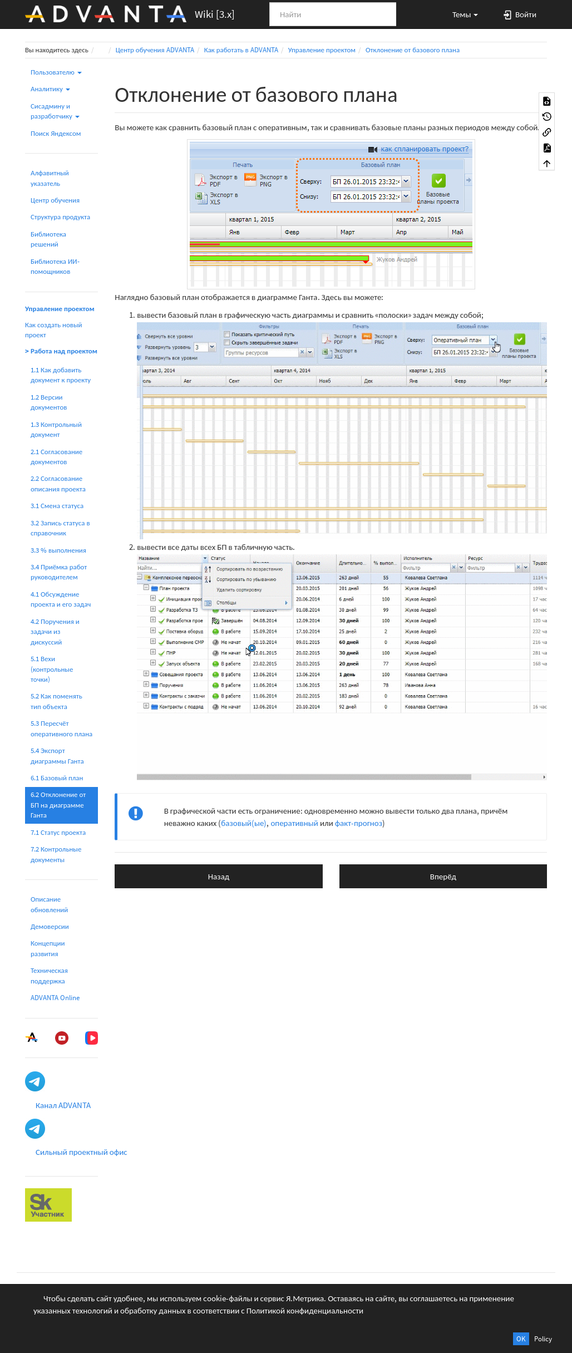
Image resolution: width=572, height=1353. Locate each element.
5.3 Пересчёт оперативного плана (61, 728)
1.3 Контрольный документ (56, 429)
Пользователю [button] (56, 72)
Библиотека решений (48, 239)
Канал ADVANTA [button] (63, 1105)
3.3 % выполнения (58, 550)
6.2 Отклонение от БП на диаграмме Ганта (58, 805)
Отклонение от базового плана (413, 50)
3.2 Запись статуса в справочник (60, 528)
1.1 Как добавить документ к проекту (61, 375)
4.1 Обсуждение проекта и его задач (61, 599)
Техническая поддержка (49, 975)
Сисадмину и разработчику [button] (55, 111)
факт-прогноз (358, 823)
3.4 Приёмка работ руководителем (59, 572)
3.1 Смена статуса (57, 505)
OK (521, 1339)
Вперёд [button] (443, 876)
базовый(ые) (244, 823)
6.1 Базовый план (57, 778)
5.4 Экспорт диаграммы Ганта (57, 755)
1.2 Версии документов (49, 402)
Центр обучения (55, 200)
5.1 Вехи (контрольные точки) (52, 669)
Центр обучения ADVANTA (155, 50)
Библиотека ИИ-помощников (55, 266)
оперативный (294, 823)
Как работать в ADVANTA (241, 50)
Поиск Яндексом (56, 133)
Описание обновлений (49, 904)
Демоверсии (50, 926)
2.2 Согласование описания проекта (58, 483)
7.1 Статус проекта (58, 832)
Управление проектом (322, 50)
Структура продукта (60, 217)
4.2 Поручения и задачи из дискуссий (55, 632)
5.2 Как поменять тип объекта (56, 701)
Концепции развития (48, 948)
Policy (543, 1339)
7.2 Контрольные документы (56, 854)
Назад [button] (218, 876)
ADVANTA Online (55, 997)
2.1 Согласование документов (56, 456)
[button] (460, 14)
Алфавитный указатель (50, 178)
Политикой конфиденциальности (305, 1310)
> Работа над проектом (61, 351)
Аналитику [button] (50, 89)
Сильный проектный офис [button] (81, 1152)
